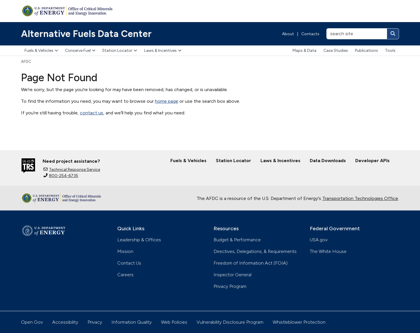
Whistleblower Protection (299, 322)
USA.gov (319, 239)
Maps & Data (304, 50)
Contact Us (129, 263)
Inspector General (232, 274)
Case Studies (335, 50)
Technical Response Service (71, 169)
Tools (390, 50)
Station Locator (119, 50)
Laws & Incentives (162, 50)
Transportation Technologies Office (360, 198)
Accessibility (65, 322)
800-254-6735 (60, 175)
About (288, 33)
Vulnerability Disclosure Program (230, 322)
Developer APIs (372, 160)
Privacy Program (230, 286)
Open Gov (32, 322)
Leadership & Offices (139, 239)
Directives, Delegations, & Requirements (255, 251)
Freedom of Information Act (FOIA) (251, 263)
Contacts (310, 33)
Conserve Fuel (80, 50)
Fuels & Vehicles (41, 50)
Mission (125, 251)
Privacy (95, 322)
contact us (91, 113)
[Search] (393, 33)
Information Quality (131, 322)
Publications (366, 50)
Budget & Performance (237, 239)
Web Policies (174, 322)
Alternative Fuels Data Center (86, 33)
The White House (328, 251)
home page (166, 101)
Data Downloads (328, 160)
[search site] (356, 33)
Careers (125, 274)
